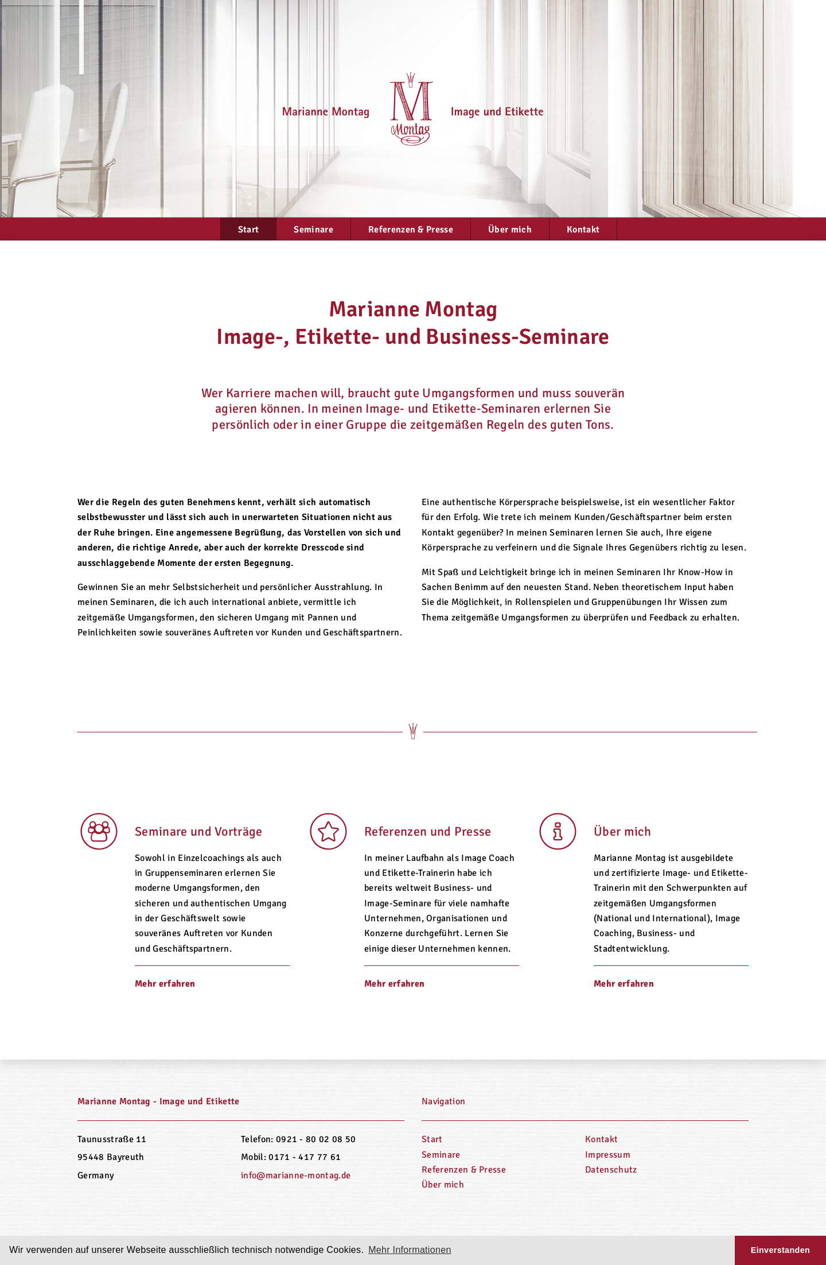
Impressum (607, 1155)
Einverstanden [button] (780, 1250)
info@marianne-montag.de (295, 1175)
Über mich (510, 229)
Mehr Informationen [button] (409, 1250)
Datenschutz (611, 1169)
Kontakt (583, 229)
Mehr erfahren (165, 984)
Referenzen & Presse (410, 229)
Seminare (313, 229)
